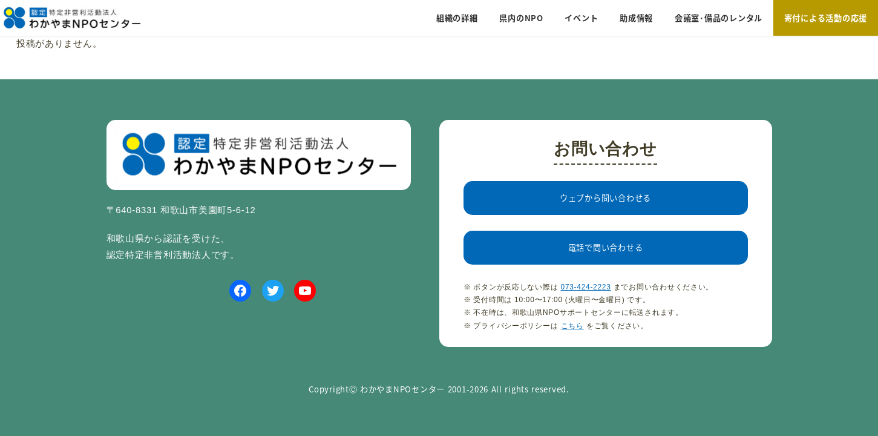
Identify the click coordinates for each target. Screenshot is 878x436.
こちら (572, 326)
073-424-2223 (586, 287)
